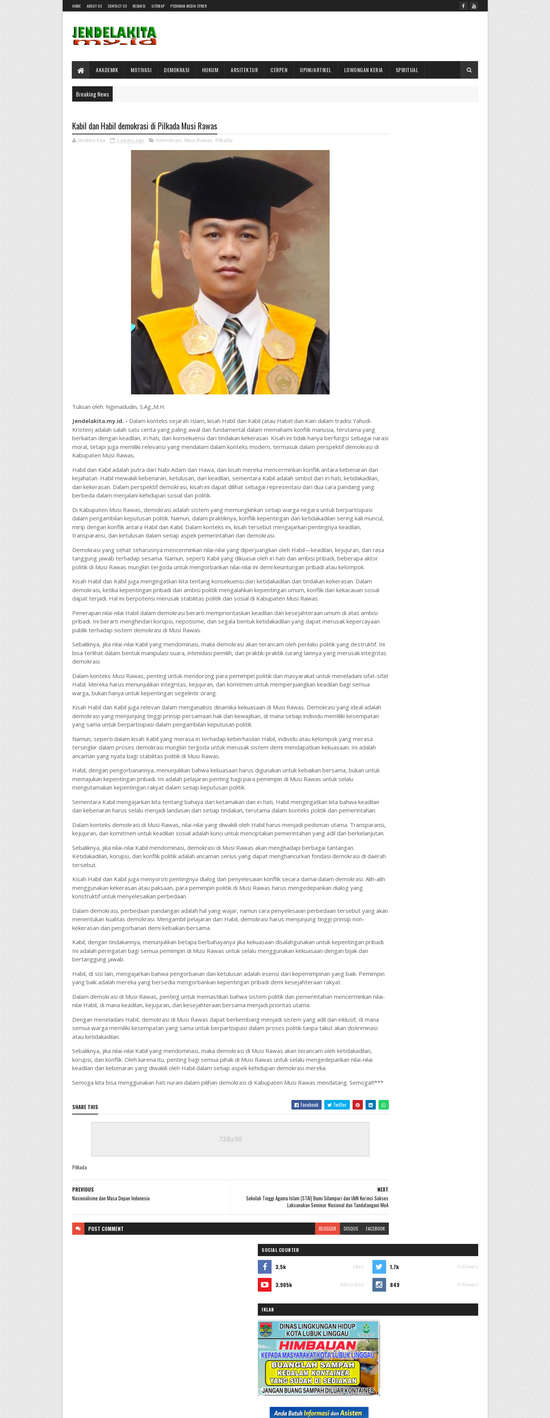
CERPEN (279, 70)
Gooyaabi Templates (172, 1407)
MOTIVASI (141, 70)
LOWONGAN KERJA (363, 70)
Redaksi (139, 6)
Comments (447, 804)
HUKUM (210, 70)
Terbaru (386, 804)
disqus (305, 1315)
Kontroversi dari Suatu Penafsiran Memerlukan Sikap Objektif (423, 573)
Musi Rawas (198, 141)
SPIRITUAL (407, 70)
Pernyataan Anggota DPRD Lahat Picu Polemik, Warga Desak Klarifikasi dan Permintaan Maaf (426, 624)
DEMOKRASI (177, 70)
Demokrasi (168, 141)
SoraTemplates (108, 1407)
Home (76, 6)
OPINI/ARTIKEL (316, 70)
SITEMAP (158, 6)
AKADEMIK (107, 70)
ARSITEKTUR (244, 70)
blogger (281, 1315)
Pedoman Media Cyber (188, 6)
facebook (329, 1315)
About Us (94, 6)
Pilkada (224, 141)
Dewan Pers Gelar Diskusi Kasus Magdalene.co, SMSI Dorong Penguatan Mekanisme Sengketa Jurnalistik (428, 760)
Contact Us (117, 6)
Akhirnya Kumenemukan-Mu (417, 666)
